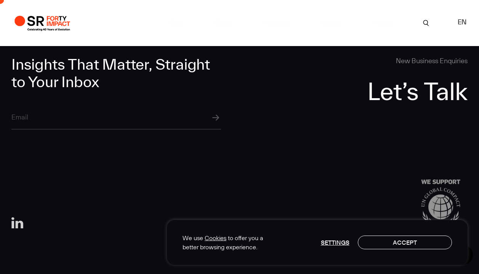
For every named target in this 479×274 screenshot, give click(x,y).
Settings (335, 242)
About (223, 22)
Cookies (215, 238)
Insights (330, 22)
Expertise (275, 22)
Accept (405, 242)
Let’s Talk (417, 91)
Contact (383, 22)
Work (175, 22)
